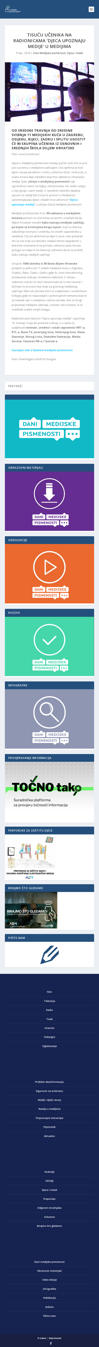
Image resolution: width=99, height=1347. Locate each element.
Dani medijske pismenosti (49, 1261)
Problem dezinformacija (49, 1081)
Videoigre (49, 1037)
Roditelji (49, 1171)
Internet (49, 1028)
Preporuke (49, 1198)
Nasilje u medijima (49, 1108)
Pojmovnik (49, 1127)
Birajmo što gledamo (49, 1225)
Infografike (49, 1288)
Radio (49, 1010)
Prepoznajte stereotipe (49, 1118)
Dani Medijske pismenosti (49, 53)
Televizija (49, 1001)
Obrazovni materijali (49, 1270)
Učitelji (49, 1180)
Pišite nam (49, 1315)
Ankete (49, 1307)
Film (49, 991)
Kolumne (49, 1217)
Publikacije (49, 1297)
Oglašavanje (49, 1046)
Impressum (55, 1338)
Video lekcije (49, 1279)
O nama (42, 1338)
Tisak (49, 1019)
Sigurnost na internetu (49, 1091)
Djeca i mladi (75, 53)
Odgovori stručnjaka (49, 1207)
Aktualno (49, 1136)
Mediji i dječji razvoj (49, 1100)
